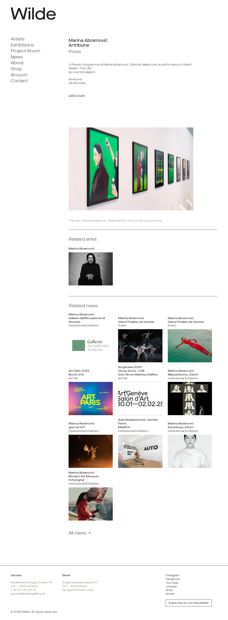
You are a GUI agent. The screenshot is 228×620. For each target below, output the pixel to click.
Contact (19, 81)
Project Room (25, 51)
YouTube (172, 583)
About (17, 63)
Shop (16, 69)
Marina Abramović (82, 248)
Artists (17, 39)
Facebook (173, 579)
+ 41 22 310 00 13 (23, 590)
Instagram (173, 575)
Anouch (19, 75)
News (17, 57)
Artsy (169, 590)
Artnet (170, 594)
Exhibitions (22, 45)
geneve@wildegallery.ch (28, 593)
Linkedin (171, 586)
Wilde (26, 612)
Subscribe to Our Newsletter (189, 603)
